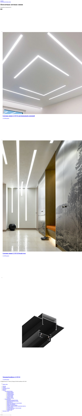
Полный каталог (8, 399)
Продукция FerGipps (9, 391)
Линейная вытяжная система (12, 400)
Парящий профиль (10, 394)
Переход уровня (10, 397)
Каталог (4, 390)
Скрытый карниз (10, 395)
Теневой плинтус (10, 393)
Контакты (4, 389)
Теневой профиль (10, 392)
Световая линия (10, 396)
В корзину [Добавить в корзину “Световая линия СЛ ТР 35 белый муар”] (7, 255)
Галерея (4, 387)
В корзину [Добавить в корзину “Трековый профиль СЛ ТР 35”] (7, 379)
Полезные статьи (6, 410)
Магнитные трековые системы (12, 401)
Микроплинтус (10, 402)
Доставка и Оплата (6, 388)
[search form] (5, 414)
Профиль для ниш (10, 398)
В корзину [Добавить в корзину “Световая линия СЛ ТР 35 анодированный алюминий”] (7, 118)
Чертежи (4, 386)
